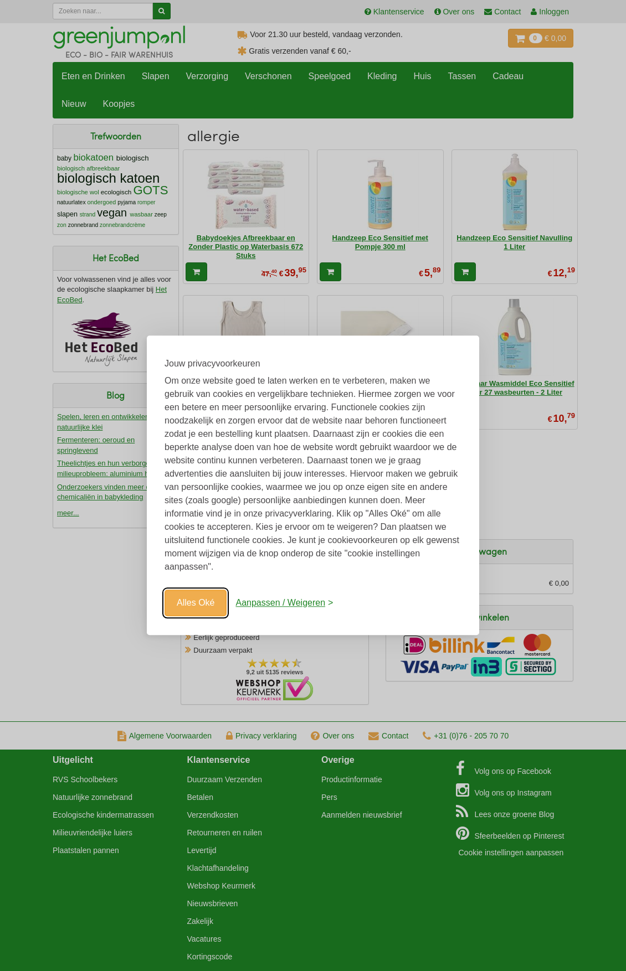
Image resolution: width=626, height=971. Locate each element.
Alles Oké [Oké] (195, 602)
